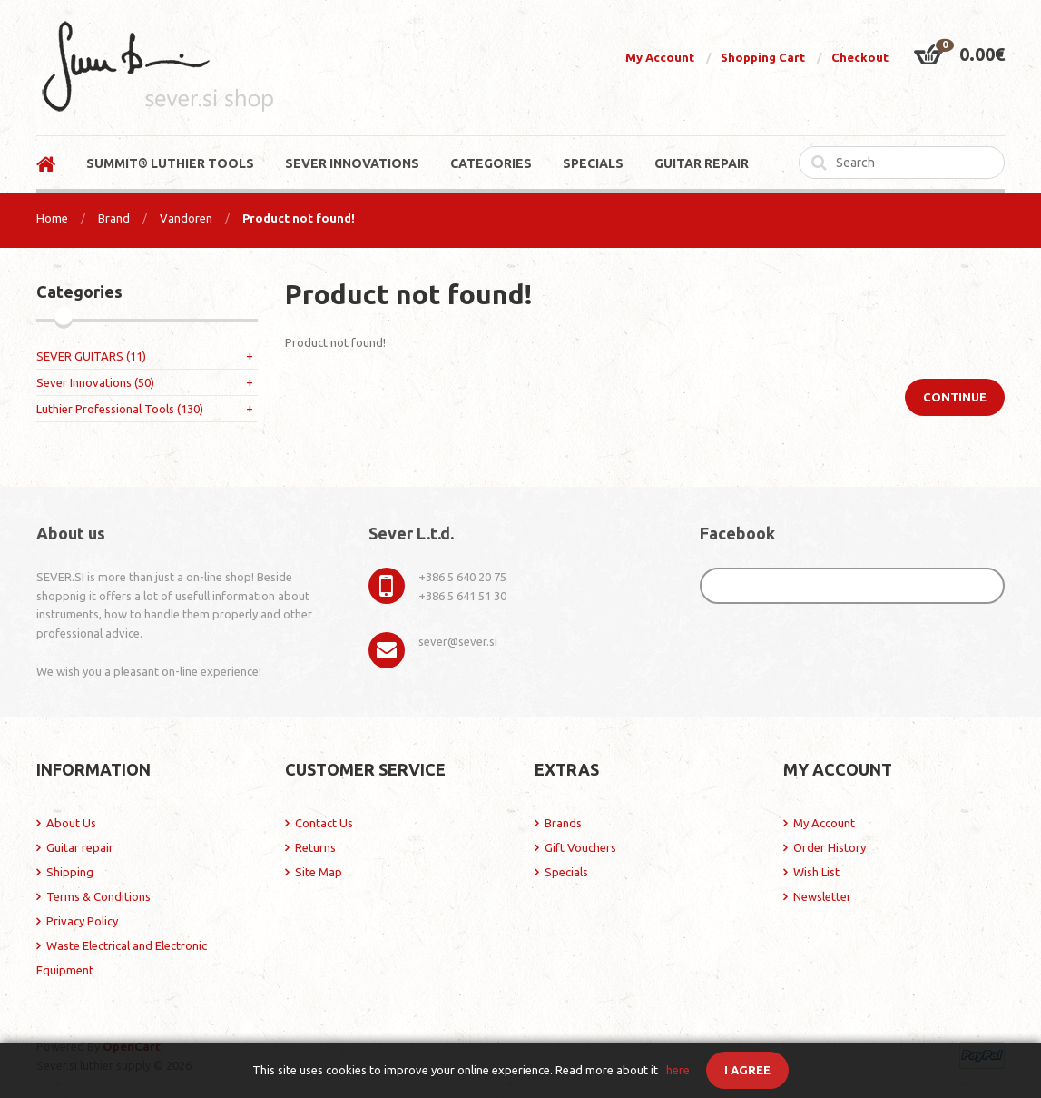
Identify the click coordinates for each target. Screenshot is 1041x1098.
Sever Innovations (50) (95, 382)
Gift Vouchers (580, 847)
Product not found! (298, 218)
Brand (114, 218)
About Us (71, 822)
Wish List (816, 872)
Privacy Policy (82, 921)
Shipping (69, 872)
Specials (566, 872)
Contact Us (324, 822)
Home (52, 218)
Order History (829, 847)
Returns (315, 847)
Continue (955, 397)
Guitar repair (79, 847)
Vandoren (186, 218)
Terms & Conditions (98, 896)
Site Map (318, 872)
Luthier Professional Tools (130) (119, 408)
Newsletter (822, 896)
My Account (659, 57)
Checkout (860, 57)
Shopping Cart (763, 57)
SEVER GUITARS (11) (91, 356)
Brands (563, 822)
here (678, 1069)
